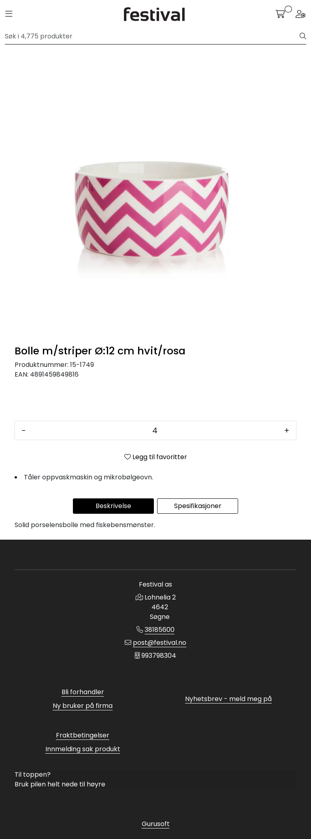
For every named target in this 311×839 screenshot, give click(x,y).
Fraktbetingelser (82, 735)
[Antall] (155, 430)
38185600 (160, 629)
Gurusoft (156, 823)
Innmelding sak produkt (82, 749)
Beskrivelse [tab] (113, 506)
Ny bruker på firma (83, 705)
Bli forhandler (83, 692)
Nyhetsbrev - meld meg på (228, 698)
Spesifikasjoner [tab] (198, 506)
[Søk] (152, 36)
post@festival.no (159, 642)
